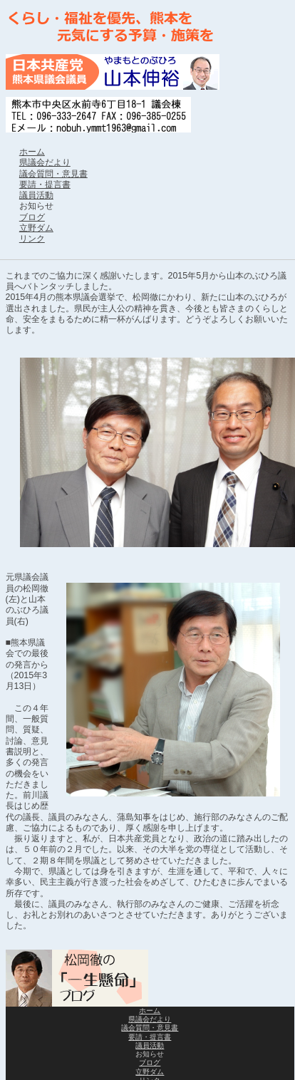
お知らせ (36, 206)
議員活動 (36, 195)
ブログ (32, 217)
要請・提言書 (45, 184)
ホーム (32, 152)
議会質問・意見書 (53, 174)
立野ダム (36, 228)
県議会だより (45, 162)
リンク (32, 239)
